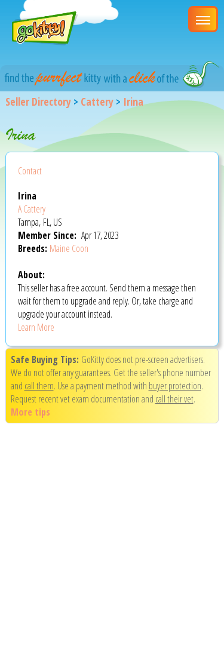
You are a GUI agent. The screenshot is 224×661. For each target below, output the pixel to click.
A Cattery (31, 209)
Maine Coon (69, 248)
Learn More (36, 327)
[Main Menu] (203, 19)
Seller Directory (38, 101)
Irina (133, 101)
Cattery (97, 101)
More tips (30, 412)
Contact (30, 170)
